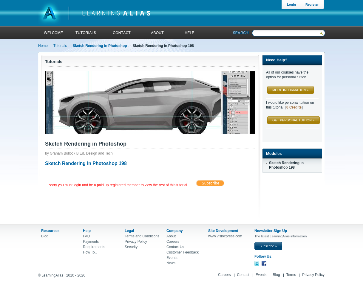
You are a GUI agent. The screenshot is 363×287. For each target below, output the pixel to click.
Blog (44, 236)
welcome (53, 32)
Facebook (264, 263)
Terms (291, 275)
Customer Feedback (182, 252)
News (170, 263)
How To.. (90, 252)
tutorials (85, 32)
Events (171, 258)
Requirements (94, 247)
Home (43, 46)
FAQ (86, 236)
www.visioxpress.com (225, 236)
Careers (172, 241)
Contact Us (175, 247)
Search (241, 32)
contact (121, 32)
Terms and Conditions (142, 236)
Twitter (256, 263)
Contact (243, 275)
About (156, 32)
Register (312, 4)
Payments (91, 241)
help (188, 32)
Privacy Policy (136, 241)
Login (291, 4)
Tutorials (60, 46)
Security (131, 247)
